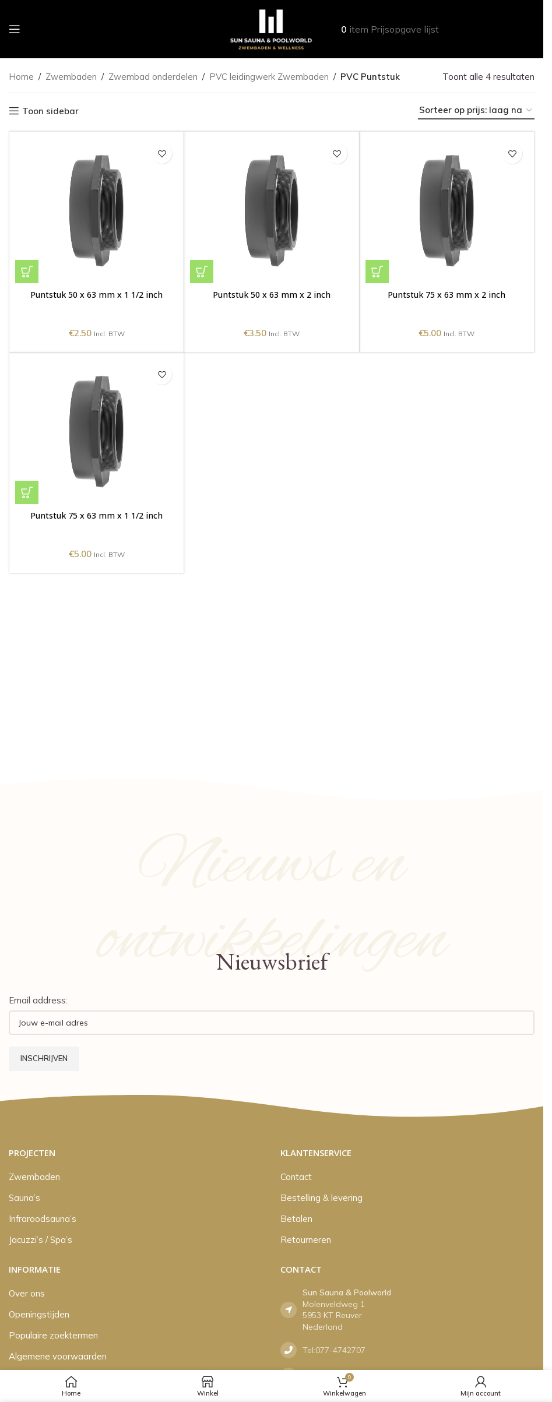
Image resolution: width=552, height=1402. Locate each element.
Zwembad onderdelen (153, 76)
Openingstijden (39, 1314)
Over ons (27, 1293)
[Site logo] (271, 28)
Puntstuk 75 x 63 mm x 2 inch (446, 294)
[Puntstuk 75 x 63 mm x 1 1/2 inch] (96, 431)
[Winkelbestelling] (476, 110)
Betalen (296, 1218)
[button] (26, 271)
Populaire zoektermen (53, 1335)
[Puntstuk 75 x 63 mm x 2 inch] (446, 210)
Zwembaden (71, 76)
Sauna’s (24, 1197)
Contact (296, 1176)
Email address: (38, 1000)
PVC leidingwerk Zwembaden (269, 76)
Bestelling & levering (321, 1197)
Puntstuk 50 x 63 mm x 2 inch (271, 294)
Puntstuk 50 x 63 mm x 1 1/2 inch (96, 294)
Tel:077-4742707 (334, 1350)
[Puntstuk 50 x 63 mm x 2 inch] (271, 210)
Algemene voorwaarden (58, 1356)
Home (21, 76)
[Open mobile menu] (14, 29)
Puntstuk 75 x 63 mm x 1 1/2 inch (96, 515)
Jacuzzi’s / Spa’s (40, 1239)
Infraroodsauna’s (42, 1218)
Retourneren (305, 1239)
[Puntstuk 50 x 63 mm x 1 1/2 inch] (96, 210)
